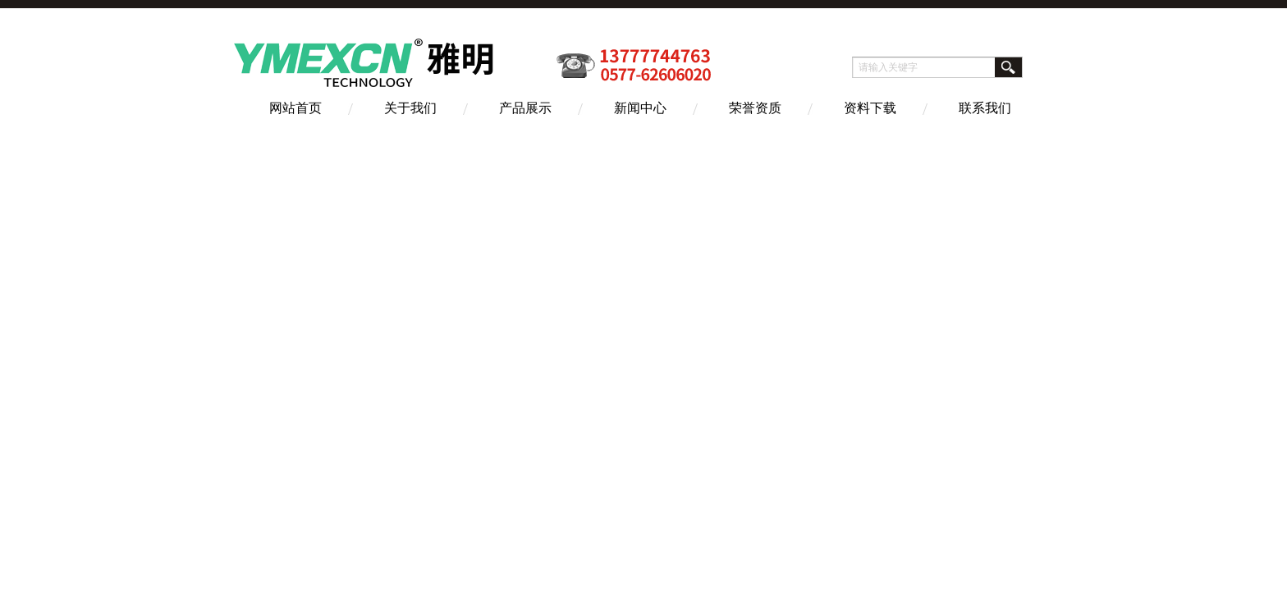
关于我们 (410, 108)
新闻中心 (640, 108)
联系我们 (985, 108)
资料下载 (870, 108)
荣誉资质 (755, 108)
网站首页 (295, 108)
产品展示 (525, 108)
